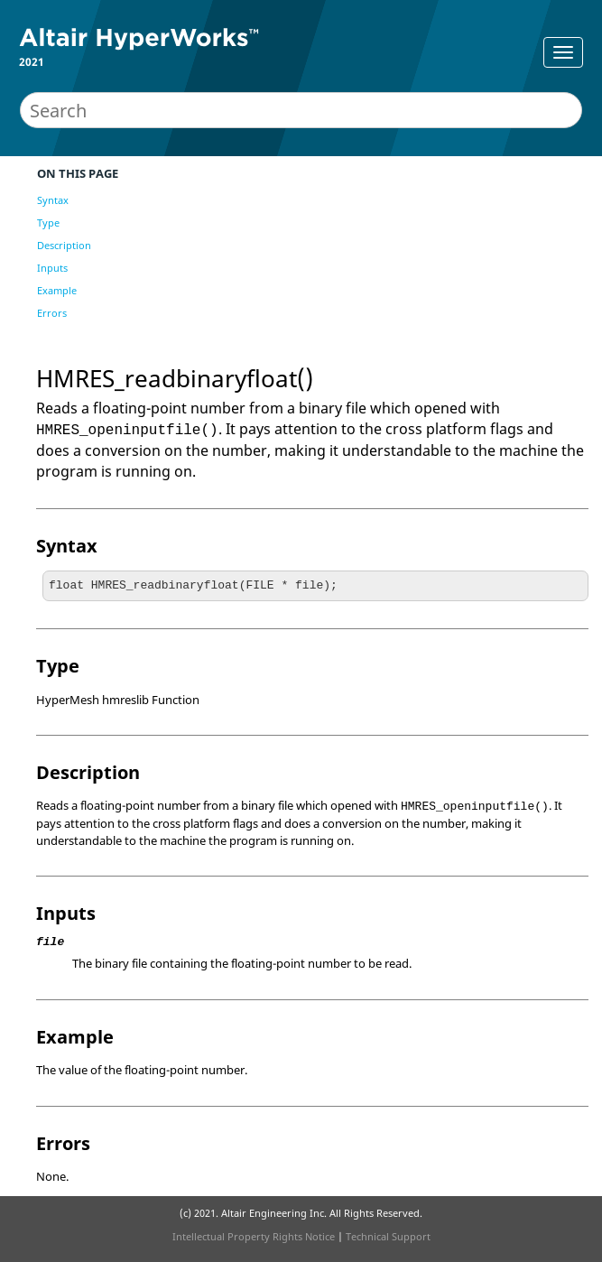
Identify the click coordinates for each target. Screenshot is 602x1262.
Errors (52, 313)
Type (48, 222)
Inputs (52, 267)
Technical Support (388, 1236)
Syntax (53, 200)
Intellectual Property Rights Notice (253, 1236)
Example (57, 290)
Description (64, 245)
